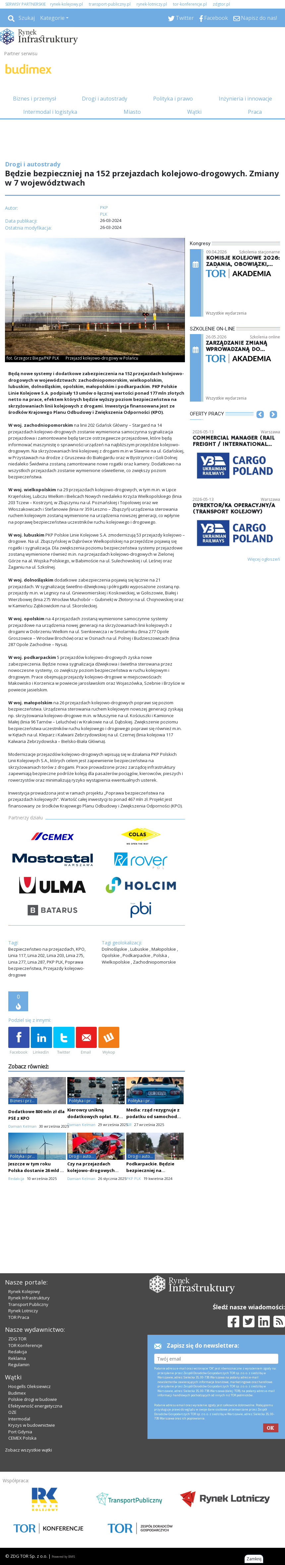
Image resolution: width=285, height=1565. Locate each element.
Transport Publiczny (28, 1304)
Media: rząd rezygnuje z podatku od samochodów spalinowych (155, 1116)
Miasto (132, 111)
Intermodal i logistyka (50, 111)
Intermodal (19, 1419)
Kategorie (52, 18)
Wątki (194, 111)
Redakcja (17, 1352)
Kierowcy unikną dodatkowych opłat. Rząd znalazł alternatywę (96, 1116)
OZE (12, 1412)
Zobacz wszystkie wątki (28, 1450)
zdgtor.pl (221, 4)
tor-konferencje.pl (190, 4)
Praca (255, 111)
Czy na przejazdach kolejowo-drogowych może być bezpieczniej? (93, 1170)
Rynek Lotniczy (23, 1311)
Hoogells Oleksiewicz (29, 1386)
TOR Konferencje (25, 1345)
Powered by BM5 (63, 1556)
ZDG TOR (17, 1339)
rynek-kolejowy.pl (66, 4)
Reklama (17, 1358)
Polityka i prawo (173, 98)
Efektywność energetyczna (35, 1406)
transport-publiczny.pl (110, 4)
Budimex (17, 1393)
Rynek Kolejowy (24, 1291)
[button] (260, 424)
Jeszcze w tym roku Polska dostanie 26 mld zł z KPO (36, 1170)
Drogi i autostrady (104, 98)
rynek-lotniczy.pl (152, 4)
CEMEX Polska (22, 1438)
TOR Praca (18, 1317)
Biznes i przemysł (34, 98)
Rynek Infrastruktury (29, 1298)
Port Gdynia (20, 1432)
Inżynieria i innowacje (245, 98)
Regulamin (18, 1365)
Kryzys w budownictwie (31, 1425)
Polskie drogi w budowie (32, 1399)
